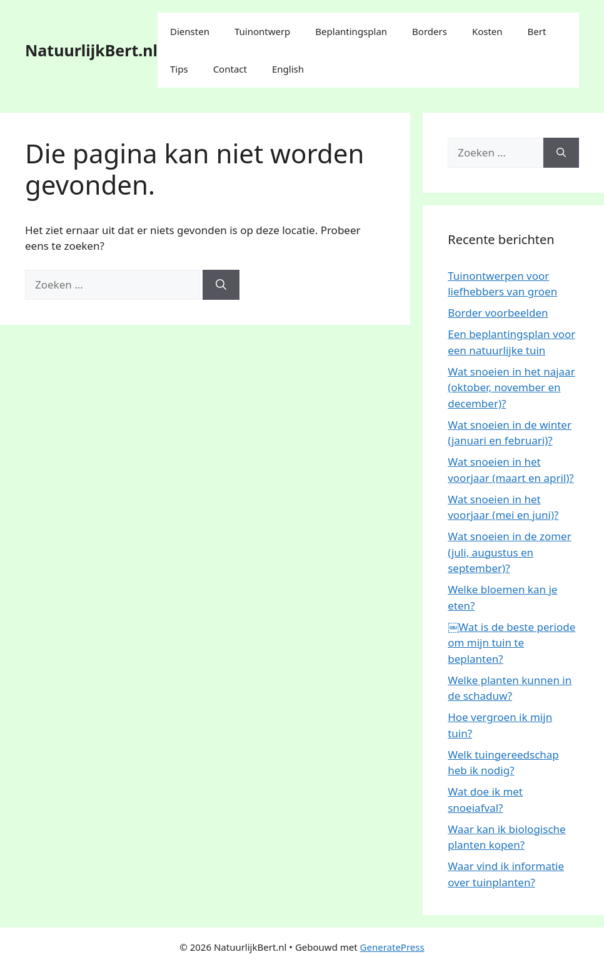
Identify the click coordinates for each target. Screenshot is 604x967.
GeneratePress (392, 947)
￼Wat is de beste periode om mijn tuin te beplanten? (511, 643)
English (288, 69)
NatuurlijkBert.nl (91, 50)
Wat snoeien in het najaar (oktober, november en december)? (511, 387)
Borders (429, 31)
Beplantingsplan (351, 31)
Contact (230, 69)
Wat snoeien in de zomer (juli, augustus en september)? (509, 552)
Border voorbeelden (498, 312)
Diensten (189, 31)
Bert (537, 31)
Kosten (487, 31)
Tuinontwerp (262, 31)
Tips (179, 69)
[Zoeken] (221, 285)
